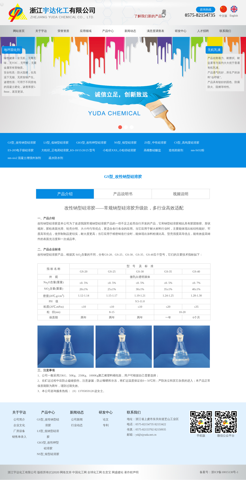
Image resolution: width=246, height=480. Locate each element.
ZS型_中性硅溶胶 (155, 142)
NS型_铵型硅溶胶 (125, 142)
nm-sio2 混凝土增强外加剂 (24, 157)
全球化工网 (94, 472)
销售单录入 (19, 436)
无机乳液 (214, 50)
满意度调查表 (155, 30)
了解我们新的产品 (150, 16)
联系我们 (225, 30)
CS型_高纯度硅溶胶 (186, 142)
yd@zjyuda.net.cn (145, 434)
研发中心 (180, 30)
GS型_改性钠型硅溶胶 (22, 142)
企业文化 (19, 425)
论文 (106, 419)
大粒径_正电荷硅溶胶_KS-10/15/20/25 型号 (68, 150)
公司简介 (19, 419)
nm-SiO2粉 (197, 150)
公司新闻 (77, 419)
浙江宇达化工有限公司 (22, 472)
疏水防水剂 (56, 157)
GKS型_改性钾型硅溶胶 (91, 142)
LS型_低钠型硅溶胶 (56, 142)
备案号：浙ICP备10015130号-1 (219, 472)
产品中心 (108, 30)
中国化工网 (79, 472)
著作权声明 (131, 472)
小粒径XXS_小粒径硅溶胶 (119, 150)
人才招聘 (203, 30)
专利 (106, 425)
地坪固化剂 (12, 50)
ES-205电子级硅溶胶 (21, 150)
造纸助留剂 (176, 150)
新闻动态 (130, 30)
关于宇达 (41, 30)
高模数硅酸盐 (152, 150)
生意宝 (106, 472)
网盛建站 (117, 472)
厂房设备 (19, 431)
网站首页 (19, 30)
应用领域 (85, 30)
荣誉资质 (63, 30)
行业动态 (77, 425)
